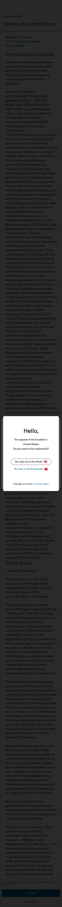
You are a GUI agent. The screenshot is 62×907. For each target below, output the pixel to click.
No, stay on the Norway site (31, 469)
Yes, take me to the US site (31, 461)
